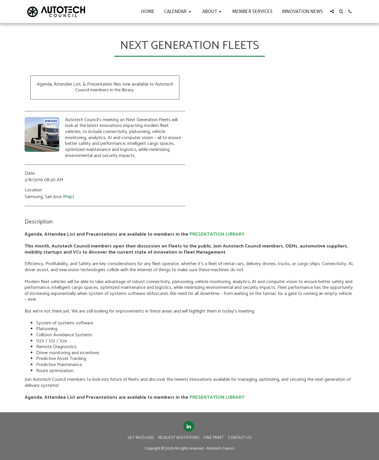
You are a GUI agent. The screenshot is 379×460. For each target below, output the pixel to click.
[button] (178, 11)
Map (68, 197)
